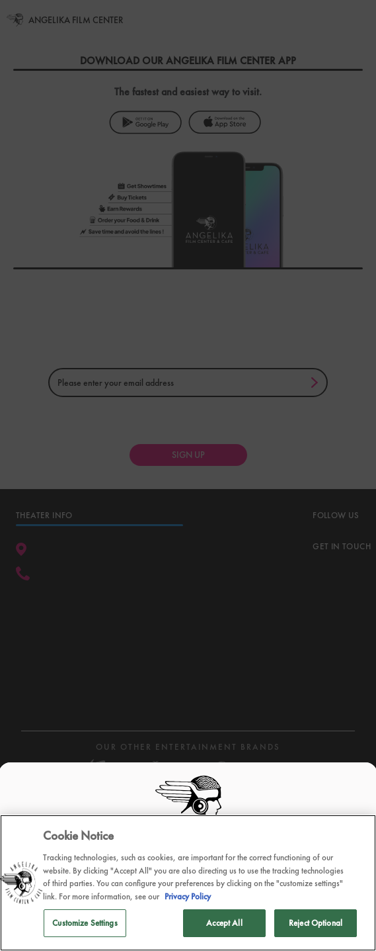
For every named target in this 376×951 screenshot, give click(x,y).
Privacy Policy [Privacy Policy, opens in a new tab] (188, 896)
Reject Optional (315, 922)
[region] (188, 883)
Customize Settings (84, 922)
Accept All (224, 922)
